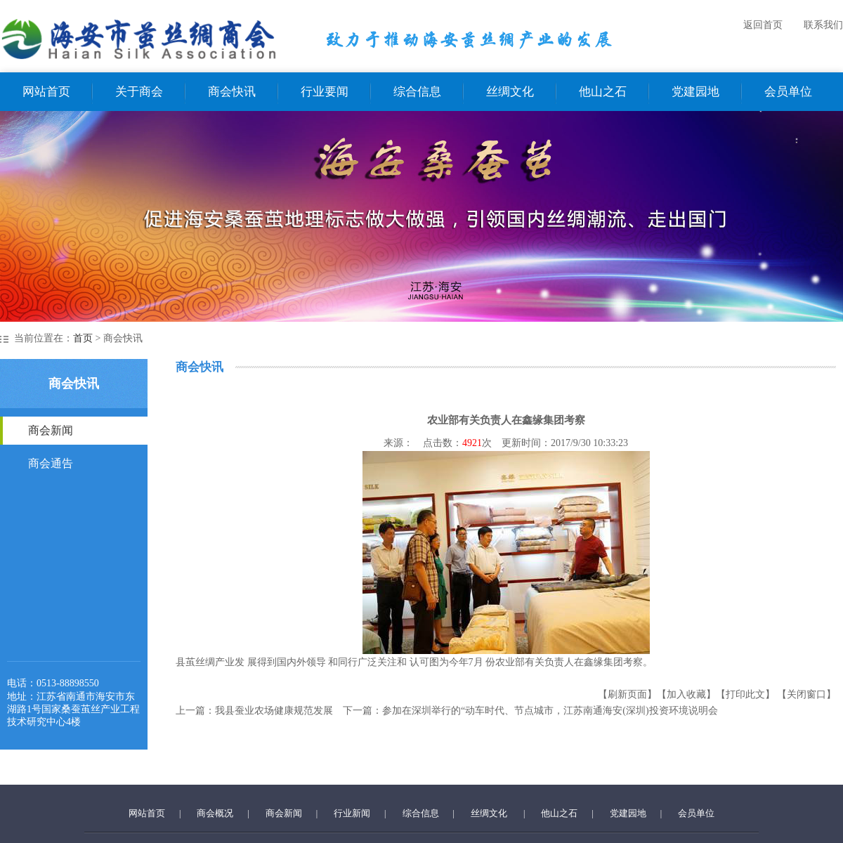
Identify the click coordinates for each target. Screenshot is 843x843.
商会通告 (50, 463)
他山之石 (603, 91)
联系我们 (823, 25)
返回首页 (763, 25)
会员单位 (788, 91)
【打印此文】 (745, 694)
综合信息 (417, 91)
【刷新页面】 (627, 694)
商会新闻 (50, 430)
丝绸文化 (510, 91)
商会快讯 (232, 91)
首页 (83, 338)
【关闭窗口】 (806, 694)
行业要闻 (324, 91)
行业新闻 (352, 813)
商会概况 (215, 813)
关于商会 (139, 91)
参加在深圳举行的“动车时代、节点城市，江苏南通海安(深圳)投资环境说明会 (550, 710)
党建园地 (695, 91)
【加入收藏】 (686, 694)
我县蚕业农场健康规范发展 (274, 710)
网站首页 (46, 91)
